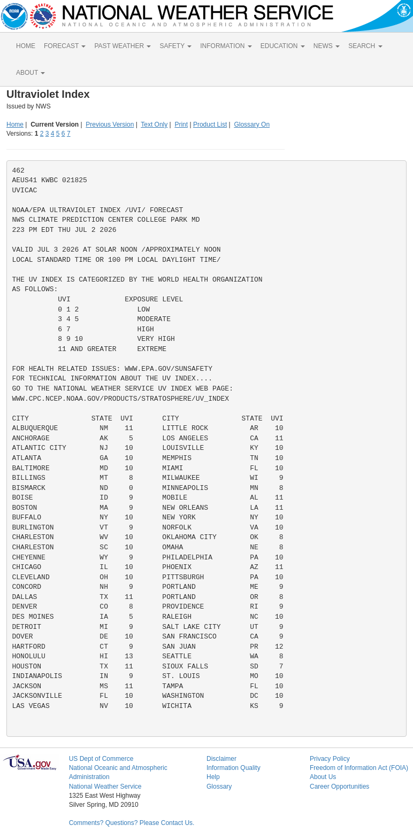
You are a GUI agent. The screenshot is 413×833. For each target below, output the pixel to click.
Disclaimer (221, 758)
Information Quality (233, 768)
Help (213, 777)
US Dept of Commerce (101, 758)
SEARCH (365, 46)
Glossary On (252, 124)
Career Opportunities (339, 786)
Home (15, 124)
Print (181, 124)
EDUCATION (283, 46)
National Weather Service (105, 786)
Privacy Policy (330, 758)
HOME (25, 46)
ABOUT (30, 72)
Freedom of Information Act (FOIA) (359, 768)
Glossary (219, 786)
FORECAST (65, 46)
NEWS (326, 46)
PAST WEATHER (122, 46)
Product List (210, 124)
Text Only (154, 124)
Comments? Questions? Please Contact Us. (132, 823)
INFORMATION (225, 46)
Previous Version (110, 124)
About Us (323, 777)
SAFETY (175, 46)
